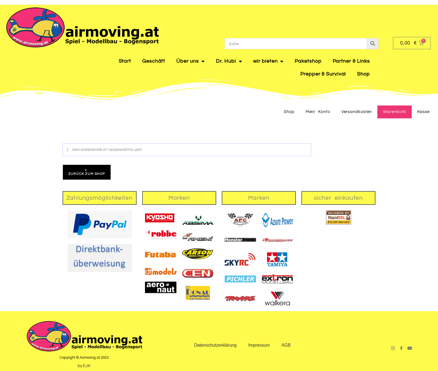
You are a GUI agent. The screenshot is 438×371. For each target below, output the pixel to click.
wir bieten (268, 61)
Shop (363, 74)
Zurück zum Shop (86, 174)
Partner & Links (351, 61)
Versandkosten (356, 112)
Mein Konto (318, 112)
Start (125, 61)
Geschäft (153, 61)
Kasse (423, 112)
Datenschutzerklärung (215, 345)
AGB (286, 345)
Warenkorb (394, 112)
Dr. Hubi (229, 61)
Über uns (190, 61)
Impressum (259, 345)
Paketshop (308, 61)
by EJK (84, 366)
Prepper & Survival (323, 74)
